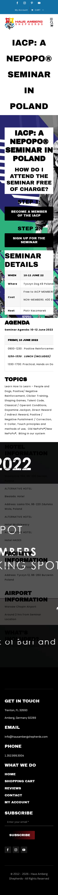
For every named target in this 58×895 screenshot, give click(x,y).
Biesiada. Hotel (14, 496)
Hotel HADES (13, 540)
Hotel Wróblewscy (17, 524)
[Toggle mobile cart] (51, 25)
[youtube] (24, 850)
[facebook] (8, 850)
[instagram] (16, 850)
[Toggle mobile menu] (51, 19)
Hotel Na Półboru (16, 468)
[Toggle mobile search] (51, 22)
